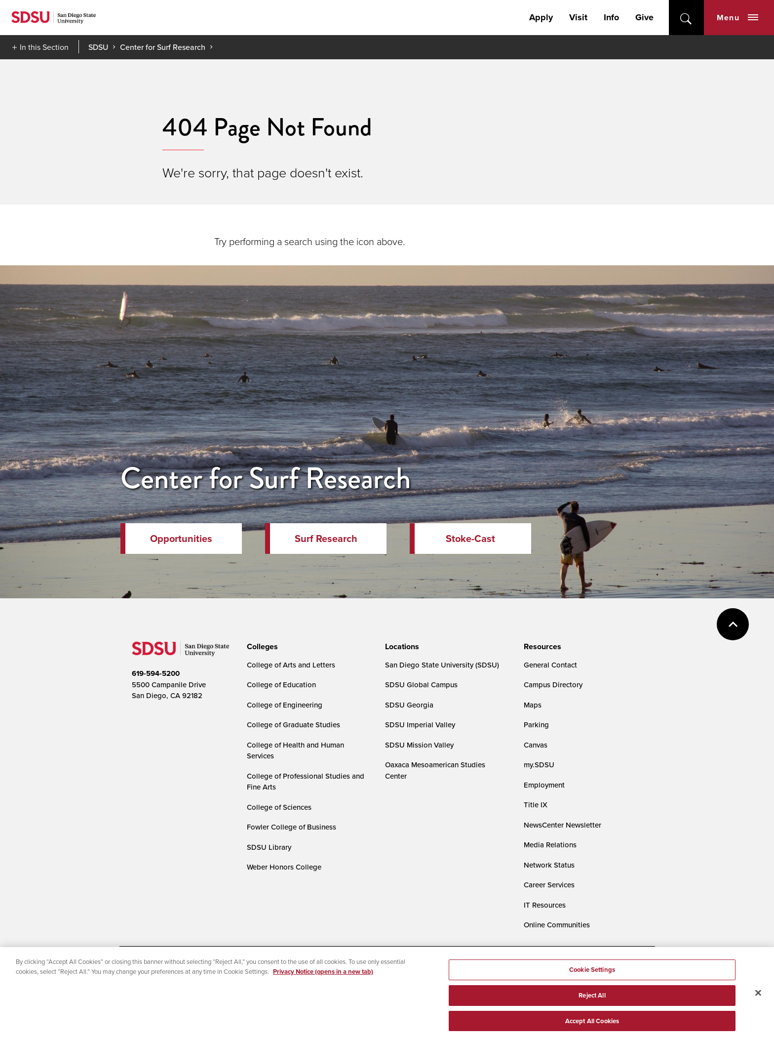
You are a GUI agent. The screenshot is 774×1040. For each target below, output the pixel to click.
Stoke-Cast (470, 538)
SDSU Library (269, 847)
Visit (578, 17)
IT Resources (545, 905)
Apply (541, 17)
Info (611, 17)
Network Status (549, 865)
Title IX (535, 804)
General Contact (550, 665)
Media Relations (550, 844)
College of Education (281, 684)
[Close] (758, 999)
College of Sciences (279, 807)
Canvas (535, 745)
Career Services (549, 884)
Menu (737, 17)
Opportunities (181, 538)
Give (644, 17)
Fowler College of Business (291, 827)
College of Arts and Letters (291, 665)
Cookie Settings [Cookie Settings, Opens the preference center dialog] (592, 976)
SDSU (98, 47)
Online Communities (557, 924)
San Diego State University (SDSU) (442, 665)
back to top (733, 624)
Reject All (592, 1001)
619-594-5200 (156, 673)
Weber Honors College (284, 867)
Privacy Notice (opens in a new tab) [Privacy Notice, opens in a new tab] (323, 978)
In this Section (44, 47)
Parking (536, 724)
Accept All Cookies (592, 1027)
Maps (533, 705)
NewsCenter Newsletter (562, 825)
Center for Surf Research (162, 47)
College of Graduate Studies (293, 724)
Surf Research (326, 538)
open (686, 17)
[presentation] (261, 646)
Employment (544, 785)
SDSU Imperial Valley (420, 724)
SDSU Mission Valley (419, 745)
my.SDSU (539, 764)
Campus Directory (553, 684)
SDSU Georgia (409, 705)
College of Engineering (284, 705)
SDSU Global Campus (421, 684)
